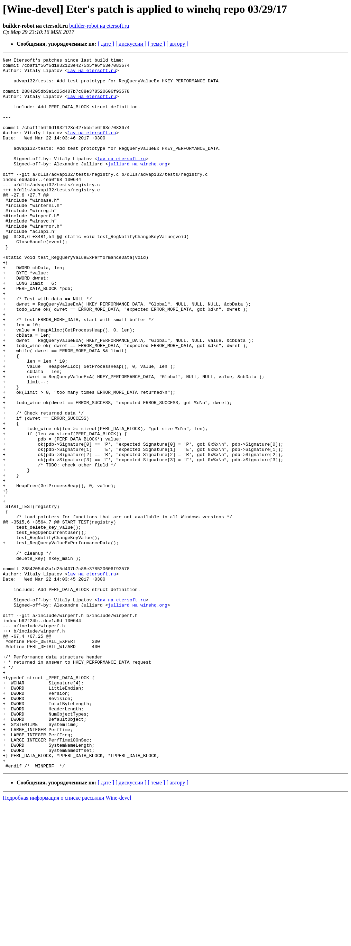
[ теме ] (156, 44)
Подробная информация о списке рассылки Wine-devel (67, 940)
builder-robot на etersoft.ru (99, 26)
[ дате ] (106, 44)
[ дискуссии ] (131, 44)
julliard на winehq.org (137, 185)
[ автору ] (177, 44)
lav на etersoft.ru (91, 73)
